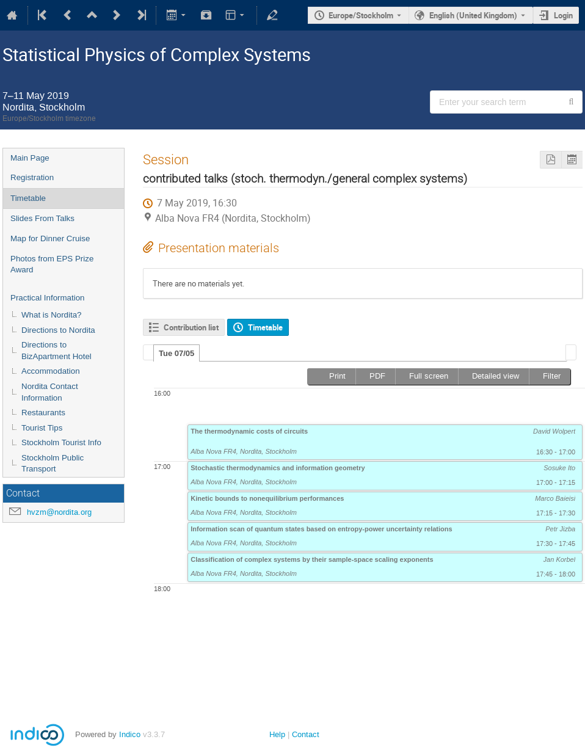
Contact (305, 734)
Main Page (29, 157)
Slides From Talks (42, 218)
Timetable (28, 198)
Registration (32, 177)
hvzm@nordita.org (59, 512)
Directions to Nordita (58, 330)
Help (277, 734)
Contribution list (191, 327)
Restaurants (43, 412)
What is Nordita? (51, 314)
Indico (129, 734)
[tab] (176, 353)
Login (563, 15)
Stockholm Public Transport (52, 463)
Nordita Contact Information (49, 392)
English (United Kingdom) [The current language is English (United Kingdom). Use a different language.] (473, 15)
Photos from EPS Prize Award (51, 264)
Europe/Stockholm (361, 15)
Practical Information (47, 297)
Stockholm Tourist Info (61, 442)
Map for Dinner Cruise (50, 238)
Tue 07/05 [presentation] (176, 353)
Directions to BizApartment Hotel (56, 350)
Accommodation (50, 371)
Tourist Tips (41, 427)
